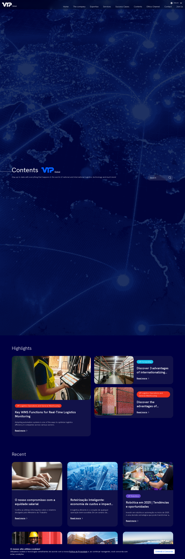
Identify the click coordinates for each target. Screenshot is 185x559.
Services (107, 6)
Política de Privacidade (78, 551)
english (176, 3)
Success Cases (122, 6)
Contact (168, 6)
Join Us (179, 6)
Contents (138, 6)
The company (79, 6)
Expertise (94, 6)
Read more (20, 430)
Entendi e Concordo (164, 551)
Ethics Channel (153, 6)
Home (66, 6)
